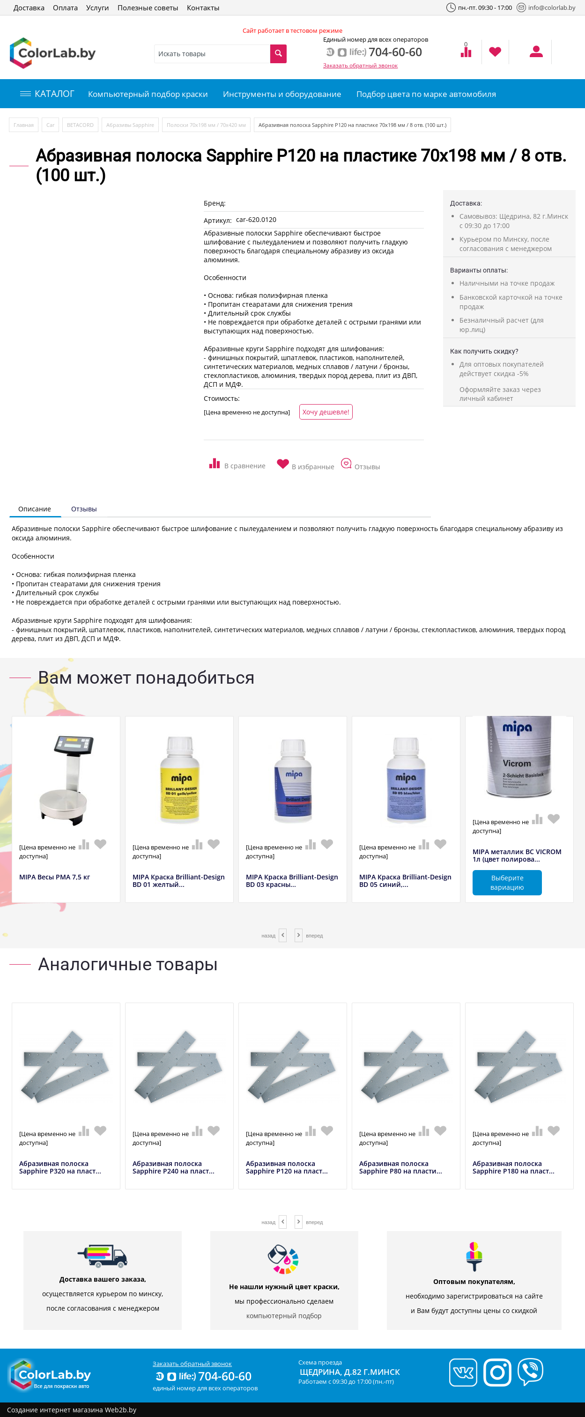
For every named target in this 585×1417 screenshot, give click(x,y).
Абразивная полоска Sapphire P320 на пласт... (60, 1168)
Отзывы (84, 508)
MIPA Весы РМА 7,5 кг (54, 877)
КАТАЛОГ (47, 94)
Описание (34, 508)
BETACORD (80, 124)
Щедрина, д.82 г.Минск (350, 1371)
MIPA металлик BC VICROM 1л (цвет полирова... (517, 856)
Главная (24, 124)
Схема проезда (320, 1362)
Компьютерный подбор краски (148, 94)
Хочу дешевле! (326, 411)
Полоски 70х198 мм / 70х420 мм (206, 124)
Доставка (29, 7)
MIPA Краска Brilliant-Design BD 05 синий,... (405, 881)
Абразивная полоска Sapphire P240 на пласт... (174, 1168)
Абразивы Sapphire (130, 124)
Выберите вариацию (507, 882)
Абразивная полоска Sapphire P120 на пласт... (287, 1168)
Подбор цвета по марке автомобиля (426, 94)
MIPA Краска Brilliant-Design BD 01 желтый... (179, 881)
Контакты (203, 7)
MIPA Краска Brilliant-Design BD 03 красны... (292, 881)
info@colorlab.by (546, 7)
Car (50, 124)
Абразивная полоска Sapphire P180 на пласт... (514, 1168)
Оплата (65, 7)
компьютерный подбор (284, 1315)
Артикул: (218, 220)
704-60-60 (203, 1376)
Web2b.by (120, 1409)
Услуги (97, 7)
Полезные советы (148, 7)
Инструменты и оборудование (282, 94)
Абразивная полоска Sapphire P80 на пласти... (400, 1168)
